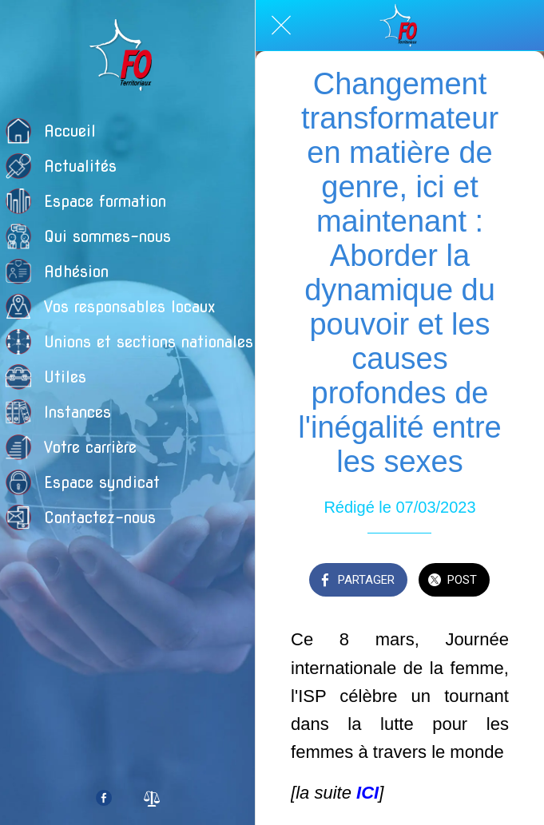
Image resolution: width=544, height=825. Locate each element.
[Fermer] (281, 25)
